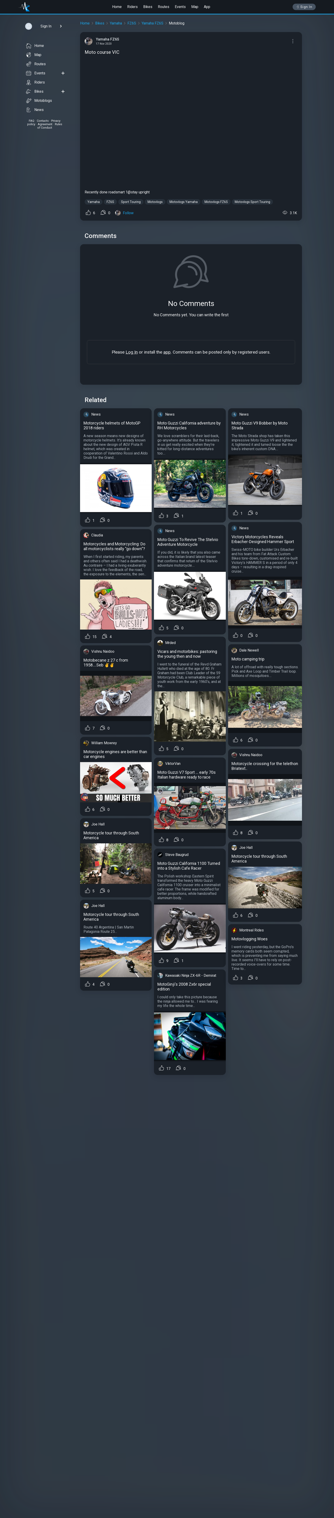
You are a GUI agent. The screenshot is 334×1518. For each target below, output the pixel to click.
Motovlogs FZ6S (216, 202)
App (207, 7)
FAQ (31, 120)
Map (194, 7)
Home (117, 7)
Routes (163, 7)
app (167, 352)
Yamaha (116, 23)
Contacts (43, 120)
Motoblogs (39, 100)
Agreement (45, 124)
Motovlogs (155, 202)
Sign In (304, 7)
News (35, 109)
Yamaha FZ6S (152, 23)
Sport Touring (131, 202)
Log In (132, 352)
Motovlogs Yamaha (184, 202)
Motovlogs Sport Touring (252, 202)
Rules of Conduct (49, 125)
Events (180, 7)
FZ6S (131, 23)
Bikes (147, 7)
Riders (132, 7)
